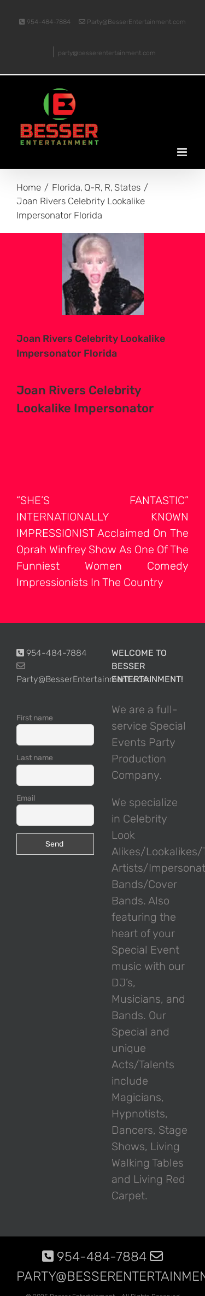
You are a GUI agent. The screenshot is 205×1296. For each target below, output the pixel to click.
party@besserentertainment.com (107, 53)
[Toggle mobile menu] (183, 152)
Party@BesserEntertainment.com (132, 22)
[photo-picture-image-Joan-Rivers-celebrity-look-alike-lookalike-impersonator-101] (102, 274)
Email (25, 798)
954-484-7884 (45, 22)
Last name (34, 757)
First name (34, 718)
